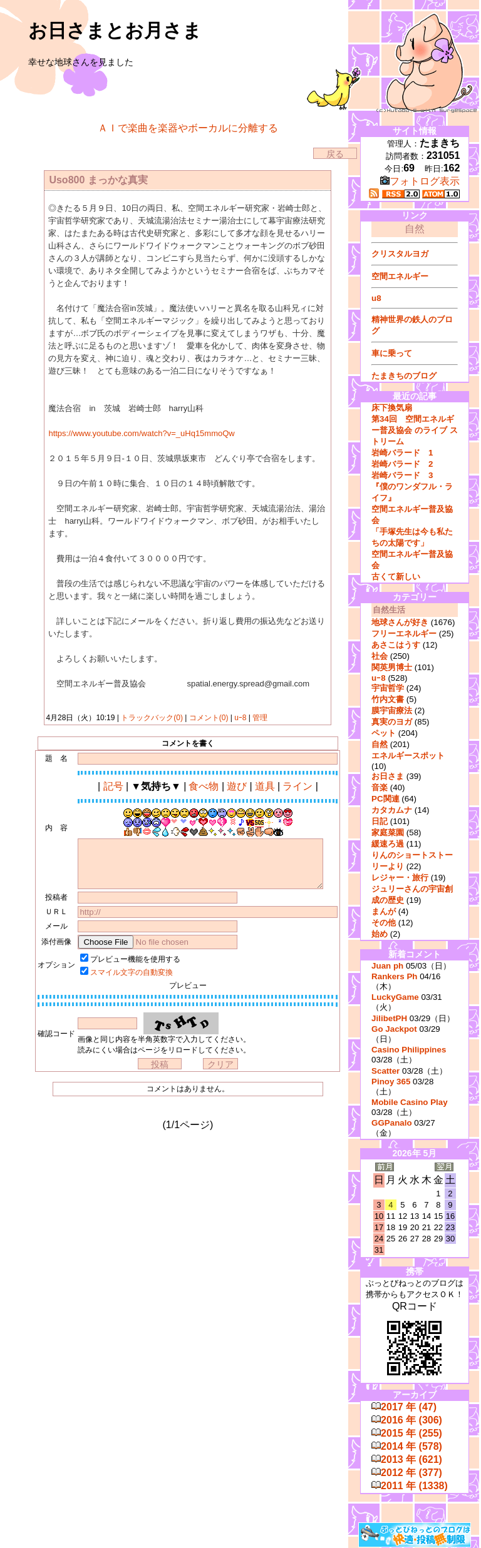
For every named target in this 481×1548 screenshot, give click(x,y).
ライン (297, 786)
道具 (265, 786)
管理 (259, 717)
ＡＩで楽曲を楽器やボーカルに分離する (188, 128)
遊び (237, 786)
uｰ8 (240, 717)
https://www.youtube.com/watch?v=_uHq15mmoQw (141, 433)
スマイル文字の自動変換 (131, 972)
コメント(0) (207, 717)
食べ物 (204, 786)
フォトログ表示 (420, 181)
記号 (113, 786)
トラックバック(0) (152, 717)
